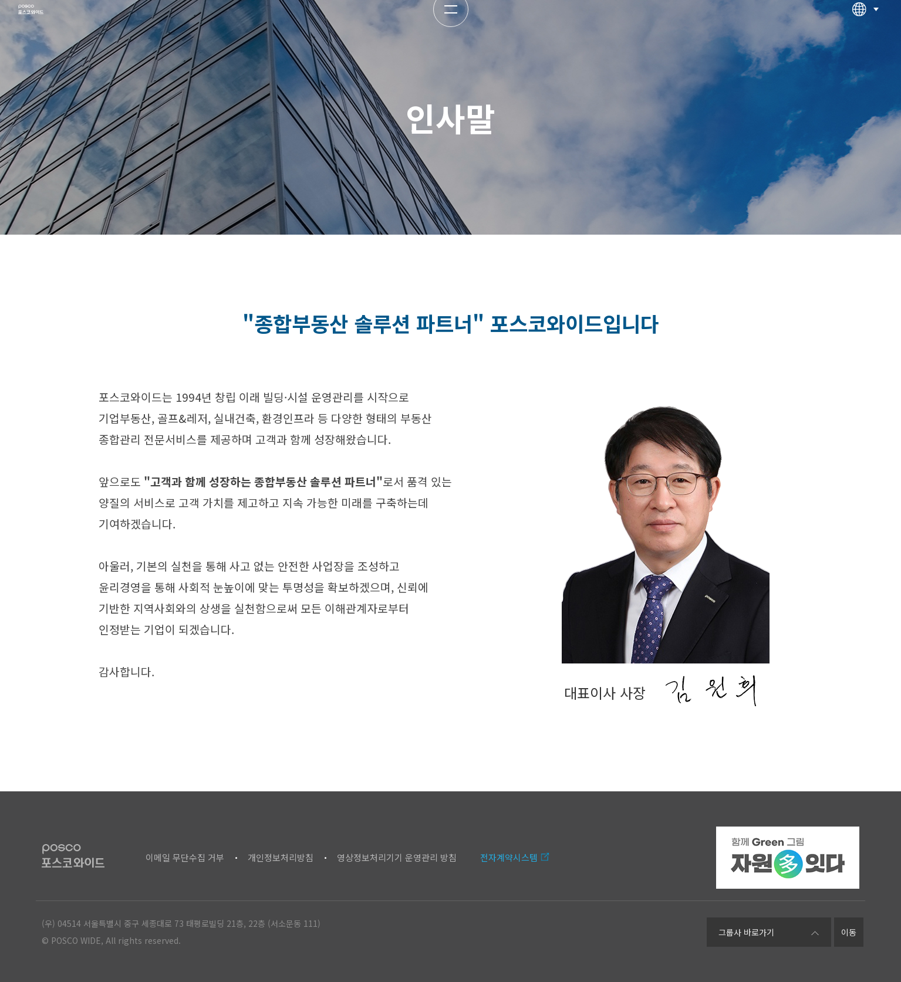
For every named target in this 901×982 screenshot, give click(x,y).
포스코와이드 (62, 32)
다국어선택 (865, 32)
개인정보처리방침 (280, 857)
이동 (848, 932)
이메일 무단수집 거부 (185, 857)
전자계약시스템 (509, 857)
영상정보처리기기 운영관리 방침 (397, 857)
